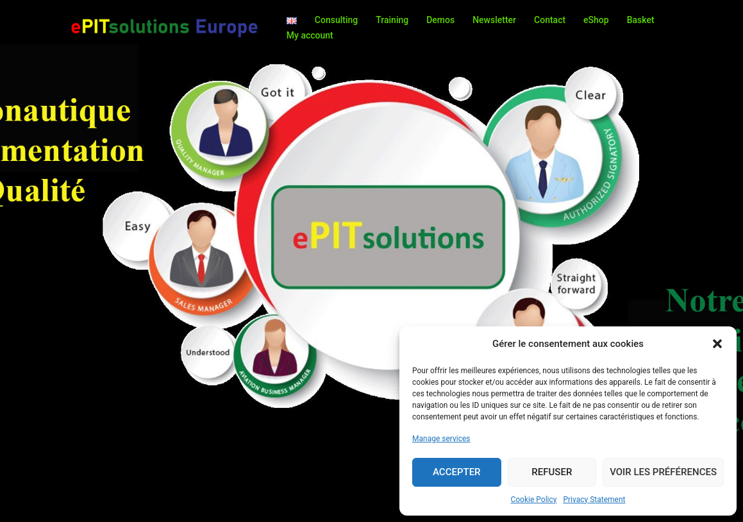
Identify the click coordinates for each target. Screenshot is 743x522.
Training (392, 20)
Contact (549, 20)
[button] (717, 343)
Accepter (457, 472)
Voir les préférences (663, 472)
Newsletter (494, 20)
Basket (641, 20)
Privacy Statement (594, 499)
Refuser (551, 472)
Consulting (336, 20)
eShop (596, 20)
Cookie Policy (533, 499)
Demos (440, 20)
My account (310, 35)
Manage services (441, 438)
